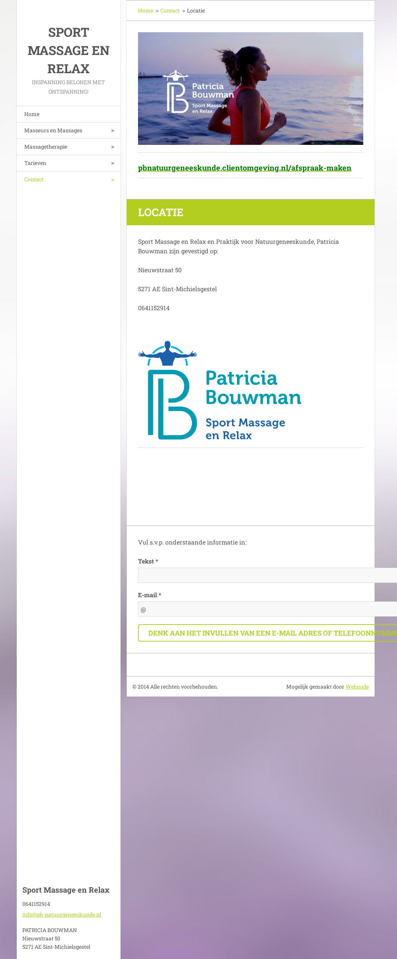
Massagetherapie (45, 146)
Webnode (357, 686)
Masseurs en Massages (53, 130)
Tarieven (35, 162)
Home (31, 114)
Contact (34, 179)
